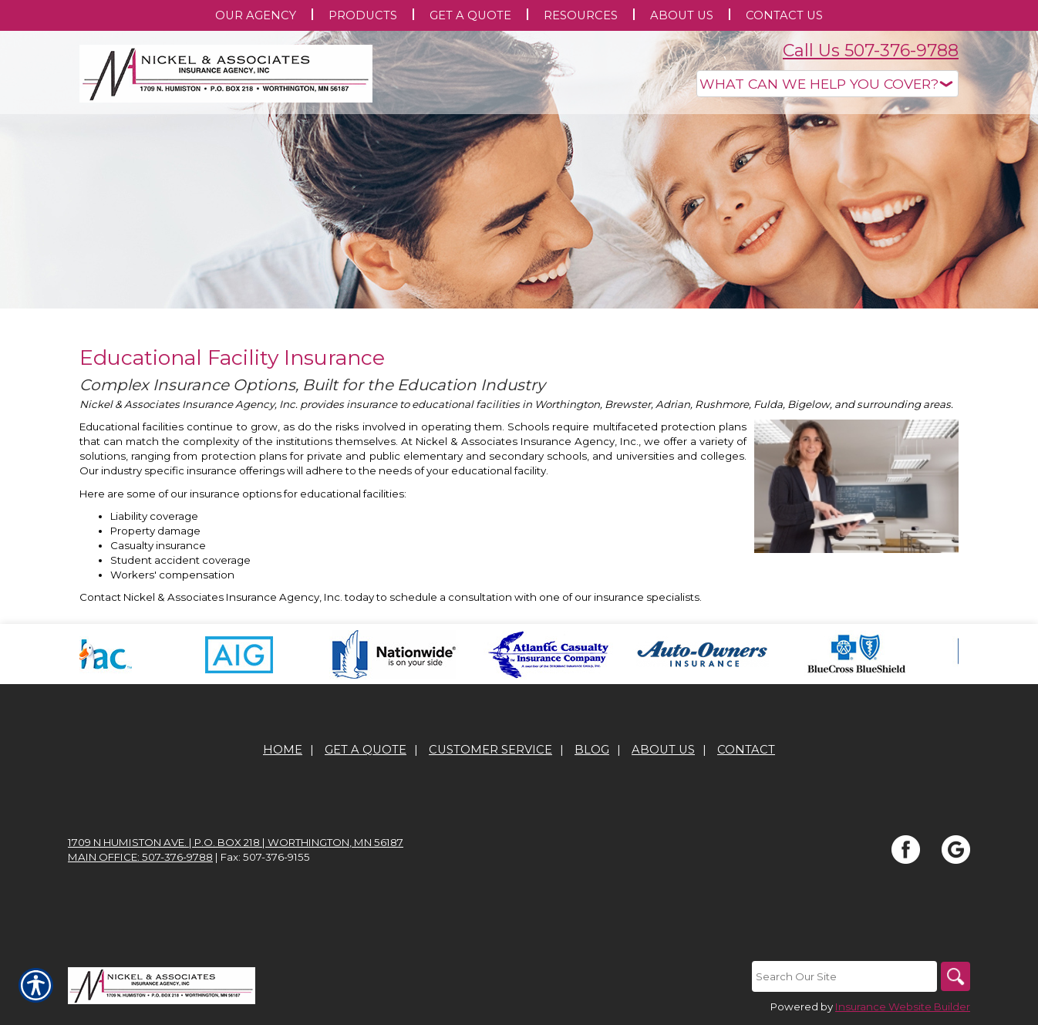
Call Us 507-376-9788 (871, 50)
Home (282, 750)
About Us (663, 750)
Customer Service (490, 750)
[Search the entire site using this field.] (842, 976)
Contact (746, 750)
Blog (592, 750)
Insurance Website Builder (902, 1006)
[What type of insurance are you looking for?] (827, 83)
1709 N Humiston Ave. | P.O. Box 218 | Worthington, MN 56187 (235, 842)
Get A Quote (365, 750)
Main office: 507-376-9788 (140, 857)
